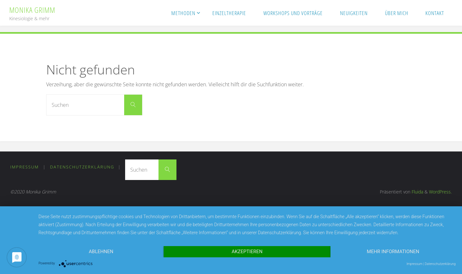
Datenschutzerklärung (82, 167)
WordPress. (440, 192)
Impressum (24, 167)
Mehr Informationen (393, 251)
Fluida (416, 192)
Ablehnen (101, 251)
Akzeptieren (247, 251)
